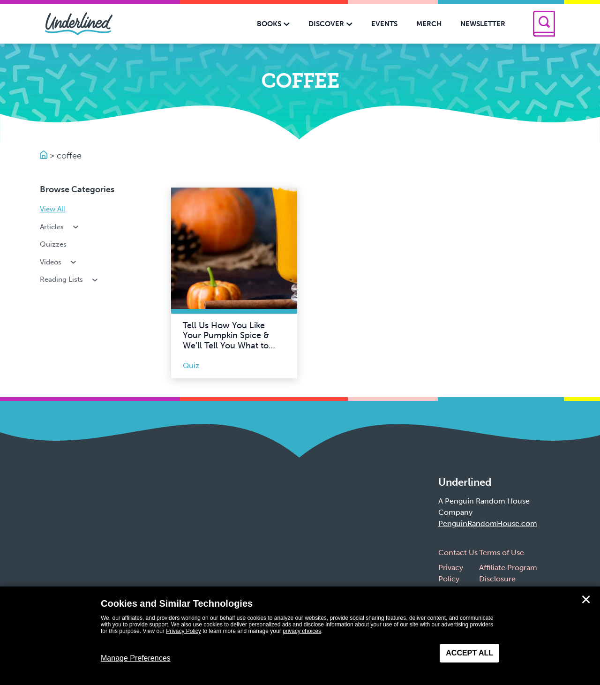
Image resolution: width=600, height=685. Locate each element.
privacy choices (302, 631)
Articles (60, 227)
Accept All (469, 653)
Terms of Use (501, 552)
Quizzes (53, 244)
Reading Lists (69, 279)
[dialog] (300, 636)
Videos (59, 262)
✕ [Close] (586, 599)
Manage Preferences (136, 658)
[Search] (544, 24)
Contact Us (458, 552)
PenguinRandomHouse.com (487, 523)
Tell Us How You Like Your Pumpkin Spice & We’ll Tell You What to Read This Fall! (226, 340)
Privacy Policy (183, 631)
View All (52, 209)
